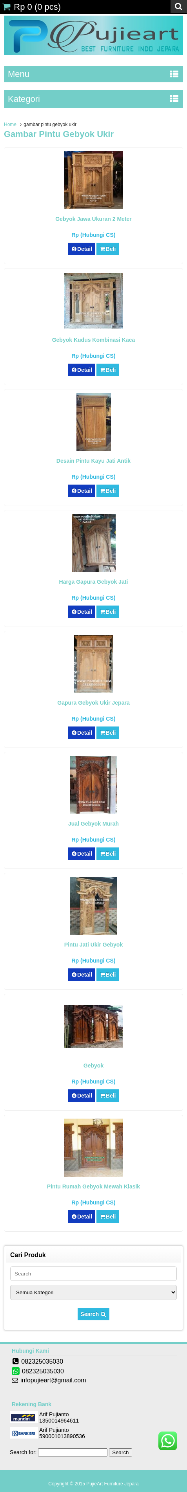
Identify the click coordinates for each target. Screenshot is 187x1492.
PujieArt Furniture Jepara (112, 1484)
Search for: (23, 1452)
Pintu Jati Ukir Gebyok (93, 944)
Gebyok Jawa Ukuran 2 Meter (93, 219)
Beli (108, 249)
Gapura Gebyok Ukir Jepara (93, 703)
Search (94, 1314)
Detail (82, 249)
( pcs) (31, 7)
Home (10, 124)
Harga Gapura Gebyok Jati (93, 582)
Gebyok (93, 1065)
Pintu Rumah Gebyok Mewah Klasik (93, 1186)
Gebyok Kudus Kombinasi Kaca (93, 340)
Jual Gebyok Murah (93, 824)
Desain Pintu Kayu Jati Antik (93, 461)
